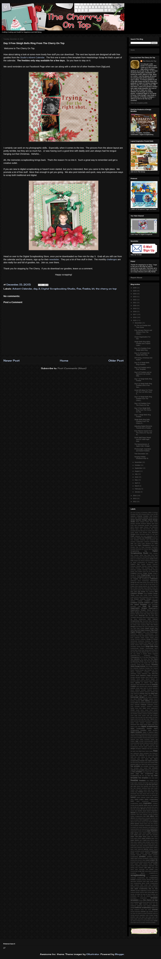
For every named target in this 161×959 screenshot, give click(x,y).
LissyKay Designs (145, 599)
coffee (138, 712)
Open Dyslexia (141, 624)
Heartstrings (145, 580)
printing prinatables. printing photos (148, 858)
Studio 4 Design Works (144, 653)
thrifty (141, 902)
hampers (138, 788)
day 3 (36, 288)
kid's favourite (147, 807)
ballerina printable (140, 690)
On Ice (153, 623)
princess (147, 853)
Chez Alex (133, 538)
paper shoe (154, 838)
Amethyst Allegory (146, 523)
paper (135, 834)
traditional (133, 905)
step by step (153, 888)
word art (138, 922)
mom (135, 821)
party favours (150, 840)
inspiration (147, 803)
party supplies (138, 842)
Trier (151, 668)
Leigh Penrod (134, 597)
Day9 (142, 547)
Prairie (147, 637)
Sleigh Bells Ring (151, 646)
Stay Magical (142, 651)
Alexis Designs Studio (142, 521)
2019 (135, 308)
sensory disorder (146, 879)
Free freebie (138, 571)
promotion (133, 862)
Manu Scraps (135, 612)
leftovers (143, 812)
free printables (137, 772)
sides (144, 881)
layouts (133, 812)
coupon (155, 713)
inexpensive (145, 801)
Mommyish (139, 617)
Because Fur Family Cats (147, 530)
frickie (152, 780)
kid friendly (133, 807)
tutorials (143, 911)
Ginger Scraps (147, 573)
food (140, 751)
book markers (153, 695)
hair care (133, 788)
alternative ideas (135, 684)
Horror (137, 584)
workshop (148, 922)
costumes (150, 713)
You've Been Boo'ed (143, 679)
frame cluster (149, 751)
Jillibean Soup (151, 588)
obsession (145, 827)
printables (142, 856)
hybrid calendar (141, 797)
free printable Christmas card (149, 766)
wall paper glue (150, 917)
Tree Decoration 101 (141, 454)
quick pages (134, 864)
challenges (112, 259)
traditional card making (144, 905)
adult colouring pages (146, 681)
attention (150, 686)
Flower (132, 571)
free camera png (149, 755)
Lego (141, 595)
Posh (156, 635)
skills (141, 885)
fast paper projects (148, 745)
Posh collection (135, 637)
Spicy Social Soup (139, 650)
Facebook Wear (153, 562)
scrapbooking (138, 875)
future (146, 783)
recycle (132, 865)
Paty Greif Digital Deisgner (142, 630)
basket (137, 691)
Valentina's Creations (143, 671)
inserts (140, 803)
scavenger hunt (143, 869)
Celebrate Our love (140, 536)
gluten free (140, 786)
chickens (149, 706)
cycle (139, 719)
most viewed (148, 821)
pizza (144, 847)
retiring (132, 867)
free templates (143, 778)
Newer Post (11, 360)
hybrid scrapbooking (151, 799)
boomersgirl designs (138, 697)
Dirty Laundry (154, 553)
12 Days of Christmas (141, 512)
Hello (138, 582)
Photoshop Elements (137, 634)
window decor (149, 920)
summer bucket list (152, 890)
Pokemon (151, 635)
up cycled (138, 913)
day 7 (148, 719)
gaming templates (139, 784)
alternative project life (146, 684)
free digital (144, 759)
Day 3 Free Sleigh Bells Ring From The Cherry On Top (142, 410)
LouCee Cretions (144, 602)
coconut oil (133, 712)
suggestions (143, 890)
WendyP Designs (140, 677)
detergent (155, 722)
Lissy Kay (151, 597)
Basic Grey (139, 528)
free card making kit (140, 757)
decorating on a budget (151, 721)
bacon (132, 690)
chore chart (138, 708)
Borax (137, 534)
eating (141, 739)
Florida (150, 569)
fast (141, 745)
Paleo (138, 628)
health (156, 788)
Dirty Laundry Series (137, 555)
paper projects (146, 838)
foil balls (133, 751)
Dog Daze (147, 555)
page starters (143, 833)
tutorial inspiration (135, 911)
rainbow (145, 864)
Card (132, 536)
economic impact (149, 739)
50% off (138, 514)
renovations (144, 865)
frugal (156, 780)
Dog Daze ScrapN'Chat (143, 557)
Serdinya (147, 641)
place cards (134, 849)
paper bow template (152, 834)
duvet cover (154, 737)
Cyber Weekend (146, 543)
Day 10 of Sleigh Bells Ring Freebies (141, 363)
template (154, 898)
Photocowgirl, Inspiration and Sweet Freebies (142, 450)
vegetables (142, 915)
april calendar (140, 686)
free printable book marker (139, 768)
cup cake (140, 717)
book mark (134, 695)
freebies (142, 780)
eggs (136, 741)
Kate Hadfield (154, 589)
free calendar (140, 755)
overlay (139, 831)
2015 (135, 320)
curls (136, 719)
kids (132, 809)
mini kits (153, 818)
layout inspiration (152, 811)
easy (137, 739)
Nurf (156, 621)
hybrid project (139, 799)
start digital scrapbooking (139, 888)
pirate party (134, 847)
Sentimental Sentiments (137, 641)
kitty (147, 809)
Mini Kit (148, 615)
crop (136, 717)
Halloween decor (136, 580)
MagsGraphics (153, 608)
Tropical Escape (139, 670)
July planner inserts (136, 589)
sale (145, 867)
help (149, 790)
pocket (142, 851)
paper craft (134, 836)
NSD (149, 619)
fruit (144, 783)
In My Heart (151, 584)
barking (133, 691)
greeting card (147, 786)
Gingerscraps (145, 575)
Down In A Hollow (136, 558)
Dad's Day (134, 545)
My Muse (134, 619)
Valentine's (155, 671)
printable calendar (136, 854)
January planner (142, 586)
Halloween (154, 579)
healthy (133, 790)
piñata (147, 847)
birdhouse (136, 693)
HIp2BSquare (145, 578)
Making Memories (152, 610)
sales (149, 867)
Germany (139, 573)
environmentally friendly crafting (139, 743)
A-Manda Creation (142, 516)
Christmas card (144, 539)
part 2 (141, 840)
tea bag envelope (150, 894)
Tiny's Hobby (149, 666)
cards (136, 702)
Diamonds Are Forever (142, 549)
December (138, 323)
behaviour (147, 691)
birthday (142, 693)
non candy (139, 827)
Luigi (139, 606)
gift (145, 784)
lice (147, 812)
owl (143, 831)
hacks (153, 786)
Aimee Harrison (153, 518)
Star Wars (136, 651)
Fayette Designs (146, 564)
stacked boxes (144, 887)
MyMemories (142, 619)
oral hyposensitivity (144, 829)
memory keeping (153, 814)
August (137, 471)
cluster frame (140, 710)
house (144, 793)
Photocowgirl (154, 632)
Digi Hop (151, 549)
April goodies (154, 525)
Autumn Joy (147, 527)
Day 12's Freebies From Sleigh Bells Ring (142, 349)
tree (146, 909)
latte (136, 810)
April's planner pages (137, 527)
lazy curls (138, 812)
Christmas (148, 538)
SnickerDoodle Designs (137, 648)
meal (140, 814)
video (147, 915)
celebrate (137, 704)
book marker (143, 695)
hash (152, 788)
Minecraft (142, 615)
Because (138, 530)
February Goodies (147, 566)
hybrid (133, 797)
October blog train (146, 623)
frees (148, 780)
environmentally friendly (151, 741)
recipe (150, 864)
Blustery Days (147, 532)
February (138, 489)
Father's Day (135, 564)
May (136, 480)
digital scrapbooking (149, 726)
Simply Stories (141, 646)
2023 (135, 297)
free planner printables (151, 764)
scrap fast (141, 871)
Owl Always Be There (142, 626)
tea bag (143, 894)
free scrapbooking (147, 773)
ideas (137, 801)
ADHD (132, 518)
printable (155, 853)
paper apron (141, 834)
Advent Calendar (22, 288)
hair (156, 786)
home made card (153, 791)
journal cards (143, 805)
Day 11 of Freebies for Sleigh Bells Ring (142, 354)
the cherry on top (106, 288)
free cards (151, 757)
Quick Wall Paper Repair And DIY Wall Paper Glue (142, 439)
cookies (140, 713)
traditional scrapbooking (143, 907)
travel (153, 907)
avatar (137, 688)
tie (150, 902)
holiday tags (134, 791)
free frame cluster (143, 762)
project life (154, 860)
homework (133, 793)
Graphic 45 (137, 579)
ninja (156, 825)
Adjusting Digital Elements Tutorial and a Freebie (143, 427)
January (138, 492)
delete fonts (134, 722)
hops (141, 793)
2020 (135, 305)
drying (149, 737)
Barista (132, 528)
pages (149, 833)
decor (152, 719)
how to (149, 793)
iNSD (132, 801)
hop (138, 793)
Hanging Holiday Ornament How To (141, 457)
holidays (140, 792)
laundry (140, 811)
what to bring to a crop (139, 920)
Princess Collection (140, 639)
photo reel (137, 844)
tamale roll (133, 894)
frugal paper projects (136, 783)
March (137, 486)
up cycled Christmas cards (148, 913)
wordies (143, 922)
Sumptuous (147, 655)
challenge (143, 704)
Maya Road (150, 613)
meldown (145, 814)
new (149, 823)
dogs (143, 735)
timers (136, 904)
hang (148, 788)
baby (141, 688)
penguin (148, 842)
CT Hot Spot (154, 534)
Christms (133, 541)
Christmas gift (154, 539)
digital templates (136, 732)
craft (148, 715)
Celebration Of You (152, 536)
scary (136, 869)
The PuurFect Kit (135, 662)
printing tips (134, 860)
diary (138, 724)
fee (154, 746)
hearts (145, 790)
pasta (143, 842)
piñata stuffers (154, 847)
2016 (135, 317)
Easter (152, 559)
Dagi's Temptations (144, 545)
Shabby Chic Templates (137, 643)
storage (138, 890)
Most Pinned (146, 617)
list (153, 812)
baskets (142, 691)
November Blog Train (149, 621)
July (136, 474)
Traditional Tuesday (144, 668)
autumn (133, 688)
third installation (135, 902)
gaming (151, 783)
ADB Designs (154, 516)
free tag (144, 775)
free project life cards (149, 771)
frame (143, 751)
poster (132, 853)
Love (151, 602)
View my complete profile (139, 103)
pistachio (139, 847)
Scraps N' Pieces (152, 639)
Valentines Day (146, 673)
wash (149, 919)
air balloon (144, 682)
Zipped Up (154, 679)
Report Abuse (136, 278)
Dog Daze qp (154, 557)
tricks (149, 909)
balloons (149, 690)
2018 (135, 311)
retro (136, 867)
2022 (135, 300)
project (148, 860)
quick (149, 862)
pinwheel (145, 845)
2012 (135, 501)
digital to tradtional (148, 732)
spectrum (133, 887)
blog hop (147, 693)
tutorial (155, 909)
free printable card (141, 770)
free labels (142, 764)
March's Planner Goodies (147, 612)
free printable (135, 766)
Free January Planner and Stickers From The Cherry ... (143, 332)
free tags (150, 775)
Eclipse (136, 560)
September (139, 468)
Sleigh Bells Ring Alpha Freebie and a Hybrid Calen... (142, 343)
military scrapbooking (136, 816)
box (146, 697)
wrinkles (153, 922)
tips (140, 904)
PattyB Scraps (149, 628)
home (145, 791)
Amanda (138, 523)
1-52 (133, 512)
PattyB (142, 628)
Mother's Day (154, 617)
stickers (133, 890)
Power (142, 637)
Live (153, 599)
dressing (144, 737)
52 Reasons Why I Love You (148, 514)
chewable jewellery (140, 706)
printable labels (147, 854)
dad (142, 719)
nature (145, 823)
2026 (135, 288)
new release (154, 823)
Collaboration (139, 541)
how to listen (141, 795)
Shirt (145, 643)
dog (140, 736)
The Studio (144, 662)
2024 (135, 294)
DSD (156, 543)
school (151, 869)
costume (144, 713)
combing (148, 712)
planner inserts (153, 849)
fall (155, 743)
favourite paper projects (145, 746)
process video (141, 860)
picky (141, 845)
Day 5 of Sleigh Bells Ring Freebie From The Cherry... (143, 398)
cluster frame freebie (151, 710)
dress (132, 737)
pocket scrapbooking (151, 851)
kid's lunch (155, 807)
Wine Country (149, 677)
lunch (156, 812)
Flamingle (145, 569)
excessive (150, 743)
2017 (135, 314)
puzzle (145, 862)
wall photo (140, 919)
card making (145, 701)
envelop (141, 741)
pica (138, 845)
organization (134, 831)
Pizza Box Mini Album (142, 635)
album (151, 682)
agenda (137, 682)
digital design (143, 724)
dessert (142, 722)
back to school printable (151, 688)
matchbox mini (135, 814)
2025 (135, 291)
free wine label (153, 778)
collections (143, 712)
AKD (136, 518)
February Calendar (136, 566)
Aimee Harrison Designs (139, 520)
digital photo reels (153, 724)
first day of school (152, 748)
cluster (133, 710)
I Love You (142, 584)
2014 (135, 495)
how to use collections (151, 795)
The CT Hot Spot (143, 657)
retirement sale (153, 865)
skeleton (137, 885)
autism (155, 686)
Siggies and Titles (153, 643)
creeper (133, 717)
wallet (145, 919)
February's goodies (136, 569)
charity (156, 704)
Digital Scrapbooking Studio (58, 288)
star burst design (153, 887)
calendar (137, 701)
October (138, 465)
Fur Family (152, 571)
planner (146, 849)
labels (149, 809)
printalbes (149, 856)
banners (155, 690)
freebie (86, 288)
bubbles (151, 699)
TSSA (156, 655)
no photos (133, 827)
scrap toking (148, 871)
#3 (131, 512)
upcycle (137, 915)
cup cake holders (147, 717)
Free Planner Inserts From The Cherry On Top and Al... (143, 432)
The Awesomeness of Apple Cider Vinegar (142, 445)
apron (146, 686)
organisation (154, 829)
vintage (151, 915)
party (145, 840)
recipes (155, 864)
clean (144, 708)
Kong (145, 593)
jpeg (149, 805)
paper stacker (135, 840)
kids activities (136, 809)
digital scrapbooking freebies (141, 728)
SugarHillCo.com (135, 655)
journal (137, 805)
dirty (149, 734)
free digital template (151, 760)
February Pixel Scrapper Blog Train (146, 568)
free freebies (151, 762)
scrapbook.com (153, 873)
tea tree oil (141, 896)
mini (144, 816)
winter (156, 920)
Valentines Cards (136, 673)
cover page (134, 715)
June (136, 477)
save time (155, 867)
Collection (146, 541)
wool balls (133, 922)
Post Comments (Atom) (72, 368)
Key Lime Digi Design (138, 591)
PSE (134, 628)
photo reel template (145, 844)
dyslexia (133, 739)
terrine (141, 900)
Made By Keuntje (150, 606)
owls (145, 831)
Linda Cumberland (143, 597)
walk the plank (140, 917)
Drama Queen (145, 558)
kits (144, 809)
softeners (155, 885)
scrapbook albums (138, 873)
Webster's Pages (145, 675)
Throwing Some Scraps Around (144, 665)
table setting (147, 892)
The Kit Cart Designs (151, 661)
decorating (141, 721)
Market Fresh (140, 613)
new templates (134, 825)
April (136, 483)
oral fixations (151, 827)
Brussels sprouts (145, 534)
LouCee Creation (144, 601)
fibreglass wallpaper (141, 748)
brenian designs (143, 699)
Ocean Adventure (135, 623)
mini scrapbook (144, 820)
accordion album (135, 681)
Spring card (148, 650)
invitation (155, 803)
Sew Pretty (154, 641)
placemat (140, 849)
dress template (138, 737)
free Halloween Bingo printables (140, 753)
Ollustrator (92, 954)
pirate (156, 845)
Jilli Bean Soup (142, 588)
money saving (141, 821)
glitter (134, 786)
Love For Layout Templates (144, 603)
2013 (135, 498)
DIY (153, 543)
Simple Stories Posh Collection (140, 644)
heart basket (139, 790)
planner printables (135, 851)
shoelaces (139, 881)
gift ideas (155, 784)
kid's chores (140, 807)
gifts (132, 786)
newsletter (54, 259)
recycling (138, 865)
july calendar (154, 805)
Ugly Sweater (148, 670)
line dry (150, 812)
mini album (150, 816)
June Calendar (146, 589)
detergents (133, 724)
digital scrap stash (136, 726)
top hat (155, 904)
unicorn (156, 911)
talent (156, 892)
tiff (152, 902)
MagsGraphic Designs (139, 608)
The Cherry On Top (149, 61)
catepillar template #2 (146, 702)
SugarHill (155, 653)
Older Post (116, 360)
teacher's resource (152, 896)
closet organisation (152, 708)
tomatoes (145, 904)
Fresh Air (145, 571)
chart (132, 706)
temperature (143, 898)
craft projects (154, 715)
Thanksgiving (135, 657)
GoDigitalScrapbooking (144, 577)
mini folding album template (142, 818)
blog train (154, 693)
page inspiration (152, 831)
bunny (156, 699)
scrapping (138, 879)
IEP (147, 584)
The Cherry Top (145, 659)
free (78, 288)
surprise (142, 892)
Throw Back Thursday (143, 664)
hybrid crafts (149, 797)
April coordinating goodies (141, 525)
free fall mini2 (134, 762)
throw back (146, 902)
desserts (148, 722)
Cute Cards (137, 543)
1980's (150, 512)
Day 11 (138, 547)
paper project (137, 838)
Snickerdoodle (149, 648)
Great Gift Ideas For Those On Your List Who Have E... (143, 392)
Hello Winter (143, 582)
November (138, 462)
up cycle (133, 913)
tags (153, 892)
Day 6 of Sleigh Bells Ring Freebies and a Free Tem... (143, 385)
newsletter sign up (150, 825)
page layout (134, 833)
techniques (133, 898)
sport (137, 887)
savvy (132, 869)
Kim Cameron (150, 591)
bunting (133, 701)
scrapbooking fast (142, 877)
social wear (147, 885)
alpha (156, 682)
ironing (132, 805)
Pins (156, 634)
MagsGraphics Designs (138, 610)
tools (150, 904)
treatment (137, 909)
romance (141, 867)
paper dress (142, 836)
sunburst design (135, 892)
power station (140, 853)
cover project (142, 715)
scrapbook (155, 871)
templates (135, 900)
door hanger (148, 735)
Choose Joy (140, 538)
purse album (139, 862)
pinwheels (151, 845)
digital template (153, 730)
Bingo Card (138, 532)
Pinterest (133, 635)
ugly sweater (149, 911)
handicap (144, 788)
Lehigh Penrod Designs (151, 595)
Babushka (155, 527)
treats (142, 909)
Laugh (137, 595)
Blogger (119, 954)
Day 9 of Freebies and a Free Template (142, 368)
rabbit (140, 864)
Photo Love (145, 632)
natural (141, 823)
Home (64, 360)
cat (139, 702)
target (138, 894)
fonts (137, 751)
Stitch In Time (150, 651)
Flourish (155, 569)
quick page (154, 862)
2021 (135, 302)
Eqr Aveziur (141, 560)
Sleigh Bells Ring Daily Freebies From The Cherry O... (142, 421)
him (152, 790)
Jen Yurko (150, 586)
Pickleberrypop (149, 634)
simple (151, 881)
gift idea (149, 784)
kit (93, 288)
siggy (147, 881)
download (155, 735)
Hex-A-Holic (150, 582)
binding (153, 691)
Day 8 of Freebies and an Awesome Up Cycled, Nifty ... (142, 374)
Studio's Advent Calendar (32, 57)
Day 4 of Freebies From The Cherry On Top (142, 404)
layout (144, 811)
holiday (156, 790)
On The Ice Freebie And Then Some (142, 326)
